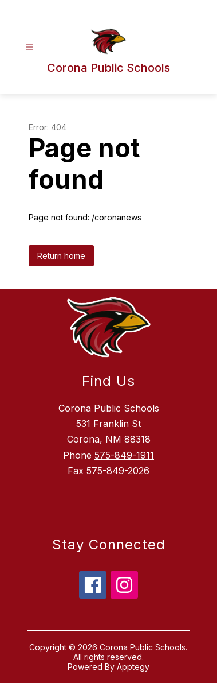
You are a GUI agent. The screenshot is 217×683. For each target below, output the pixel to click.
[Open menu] (29, 47)
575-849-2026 (117, 470)
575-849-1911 (124, 455)
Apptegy (133, 667)
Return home (61, 256)
